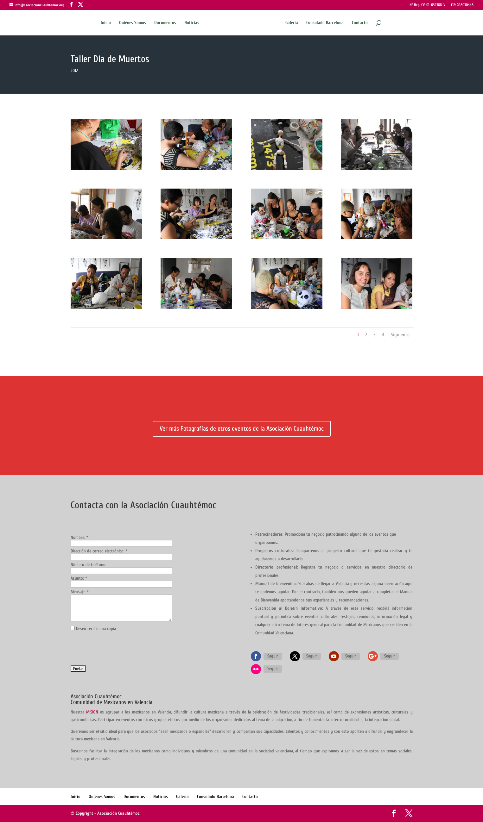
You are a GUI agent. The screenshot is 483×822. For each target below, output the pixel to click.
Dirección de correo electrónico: (99, 551)
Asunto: (79, 578)
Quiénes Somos (132, 23)
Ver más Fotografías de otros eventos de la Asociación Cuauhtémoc (242, 428)
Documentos (165, 23)
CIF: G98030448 (462, 5)
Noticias (191, 23)
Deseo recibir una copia (96, 628)
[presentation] (119, 648)
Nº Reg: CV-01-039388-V (427, 5)
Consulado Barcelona (325, 23)
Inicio (106, 23)
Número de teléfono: (88, 564)
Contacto (360, 23)
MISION (92, 712)
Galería (291, 23)
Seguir (272, 656)
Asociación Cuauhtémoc (118, 813)
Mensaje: (80, 592)
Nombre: (79, 537)
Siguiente (400, 335)
